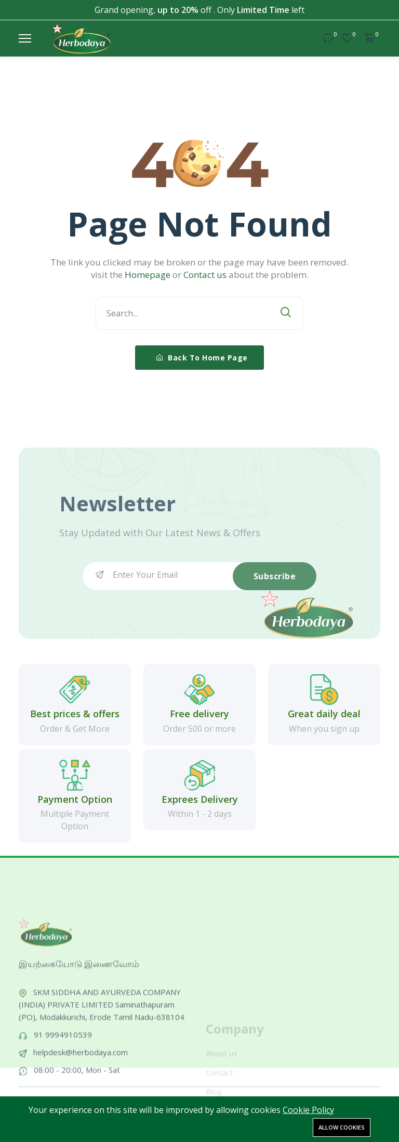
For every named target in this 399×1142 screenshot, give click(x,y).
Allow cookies (341, 1127)
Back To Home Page (202, 358)
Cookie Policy (308, 1110)
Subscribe (275, 576)
